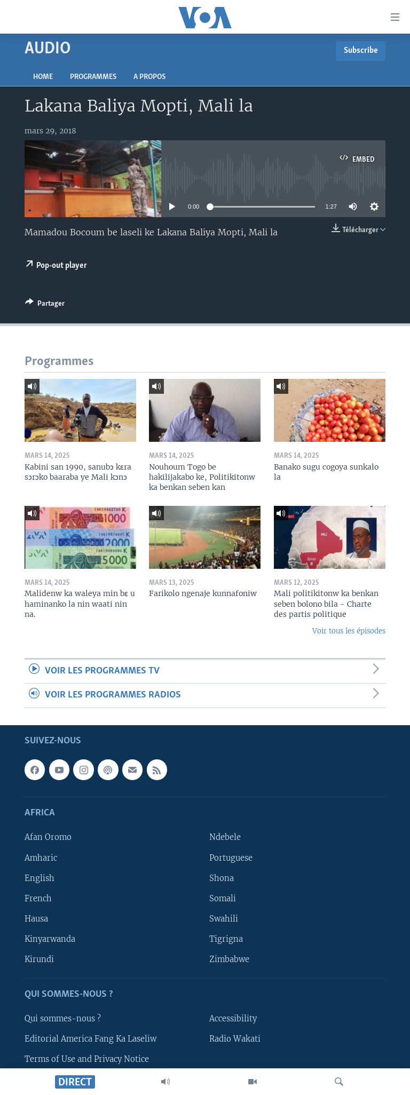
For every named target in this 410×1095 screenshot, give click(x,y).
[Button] (45, 305)
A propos (149, 77)
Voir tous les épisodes (348, 631)
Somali (222, 898)
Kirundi (39, 959)
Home (43, 77)
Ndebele (225, 837)
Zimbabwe (229, 959)
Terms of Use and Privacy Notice (87, 1059)
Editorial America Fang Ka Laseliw (90, 1039)
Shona (221, 878)
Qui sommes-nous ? (63, 1018)
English (39, 878)
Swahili (223, 918)
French (38, 898)
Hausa (36, 918)
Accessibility (233, 1018)
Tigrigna (226, 938)
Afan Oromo (48, 837)
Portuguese (231, 857)
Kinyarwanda (50, 938)
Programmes (93, 77)
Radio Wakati (235, 1039)
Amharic (41, 857)
